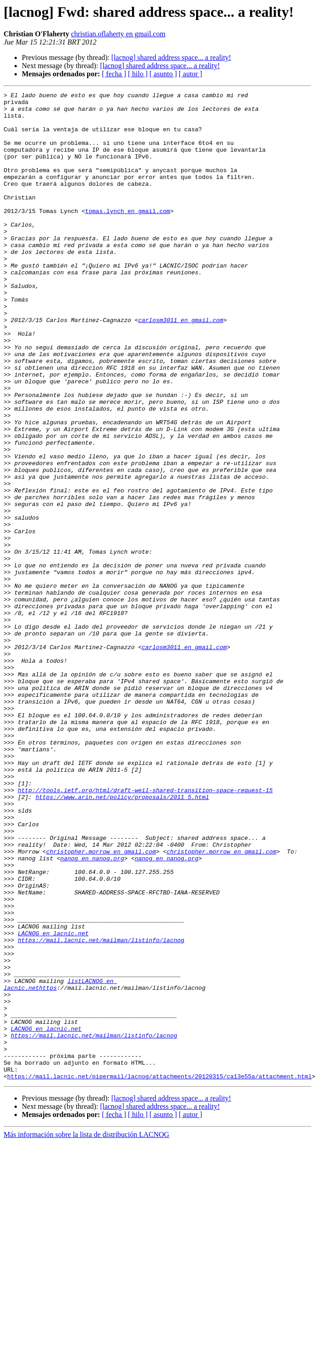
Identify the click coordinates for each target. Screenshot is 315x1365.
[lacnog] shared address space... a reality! (171, 57)
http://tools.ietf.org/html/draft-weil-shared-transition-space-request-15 (145, 930)
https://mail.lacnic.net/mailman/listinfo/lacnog (101, 1110)
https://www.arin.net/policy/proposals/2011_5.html (122, 938)
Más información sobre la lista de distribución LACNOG (86, 1332)
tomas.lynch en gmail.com (127, 235)
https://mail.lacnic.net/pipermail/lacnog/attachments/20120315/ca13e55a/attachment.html (159, 1274)
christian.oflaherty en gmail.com (118, 34)
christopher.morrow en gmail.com (101, 1004)
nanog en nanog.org (92, 1012)
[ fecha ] (114, 74)
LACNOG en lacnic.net (53, 1102)
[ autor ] (190, 74)
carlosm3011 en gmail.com (180, 366)
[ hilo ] (138, 74)
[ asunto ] (163, 74)
